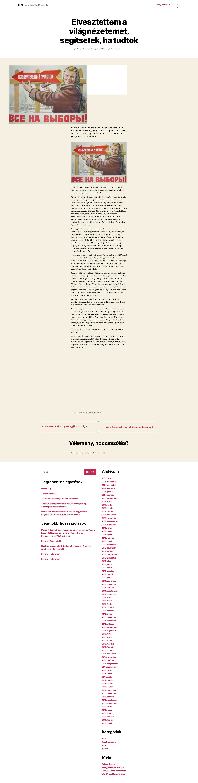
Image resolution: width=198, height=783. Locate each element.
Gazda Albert (87, 49)
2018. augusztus (110, 527)
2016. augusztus (110, 597)
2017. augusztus (109, 560)
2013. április (108, 716)
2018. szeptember (110, 524)
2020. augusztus (110, 491)
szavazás (80, 412)
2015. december (110, 620)
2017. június (107, 567)
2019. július (107, 504)
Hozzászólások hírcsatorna (115, 773)
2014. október (108, 663)
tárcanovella (89, 412)
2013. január (108, 726)
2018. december (110, 517)
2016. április (108, 606)
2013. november (109, 696)
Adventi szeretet (49, 496)
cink (75, 412)
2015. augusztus (110, 633)
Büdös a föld (57, 543)
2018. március (108, 540)
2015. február (108, 649)
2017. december (109, 547)
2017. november (109, 550)
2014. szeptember (110, 666)
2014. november (109, 659)
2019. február (108, 514)
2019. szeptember (110, 501)
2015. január (108, 653)
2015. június (107, 640)
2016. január (108, 616)
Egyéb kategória (110, 744)
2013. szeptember (110, 702)
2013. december (110, 693)
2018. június (108, 534)
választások (98, 412)
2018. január (108, 544)
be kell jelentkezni (98, 455)
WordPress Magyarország (114, 776)
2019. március (108, 511)
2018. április (108, 537)
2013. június (107, 712)
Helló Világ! (47, 491)
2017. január (107, 580)
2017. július (107, 563)
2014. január (108, 689)
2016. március (108, 610)
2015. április (108, 643)
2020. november (110, 487)
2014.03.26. (101, 49)
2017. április (107, 570)
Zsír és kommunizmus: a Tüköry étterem (60, 539)
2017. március (108, 573)
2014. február (108, 686)
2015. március (108, 646)
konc (20, 5)
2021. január (108, 481)
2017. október (108, 554)
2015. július (107, 636)
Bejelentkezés (109, 766)
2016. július (107, 600)
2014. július (107, 673)
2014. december (110, 656)
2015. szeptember (110, 630)
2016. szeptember (110, 593)
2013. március (108, 719)
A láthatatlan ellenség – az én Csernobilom (61, 501)
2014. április (108, 679)
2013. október (108, 699)
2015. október (108, 626)
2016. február (108, 613)
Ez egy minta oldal (163, 5)
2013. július (107, 709)
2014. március (108, 683)
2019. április (108, 507)
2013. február (108, 722)
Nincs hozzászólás (117, 49)
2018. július (107, 530)
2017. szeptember (110, 557)
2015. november (109, 623)
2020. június (108, 494)
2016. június (107, 603)
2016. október (108, 590)
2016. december (110, 583)
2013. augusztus (110, 706)
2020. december (110, 484)
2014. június (108, 676)
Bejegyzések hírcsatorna (114, 770)
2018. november (109, 520)
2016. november (109, 587)
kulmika (45, 543)
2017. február (108, 577)
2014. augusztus (110, 669)
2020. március (109, 497)
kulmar (105, 751)
